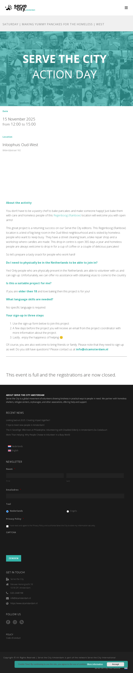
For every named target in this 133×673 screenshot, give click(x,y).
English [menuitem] (15, 450)
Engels (73, 510)
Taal (8, 504)
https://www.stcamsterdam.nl (24, 603)
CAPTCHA (11, 532)
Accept (115, 664)
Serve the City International (107, 668)
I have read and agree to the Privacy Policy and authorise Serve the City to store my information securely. (52, 525)
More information (95, 664)
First (8, 481)
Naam (10, 469)
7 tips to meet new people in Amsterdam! (25, 425)
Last (68, 481)
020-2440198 (16, 592)
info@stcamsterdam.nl (20, 598)
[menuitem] (15, 446)
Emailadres (13, 489)
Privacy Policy (15, 519)
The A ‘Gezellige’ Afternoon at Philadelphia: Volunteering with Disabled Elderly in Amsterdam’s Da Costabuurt (56, 429)
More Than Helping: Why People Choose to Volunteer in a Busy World (38, 434)
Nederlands (16, 510)
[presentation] (32, 543)
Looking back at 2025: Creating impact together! (28, 420)
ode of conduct (14, 637)
